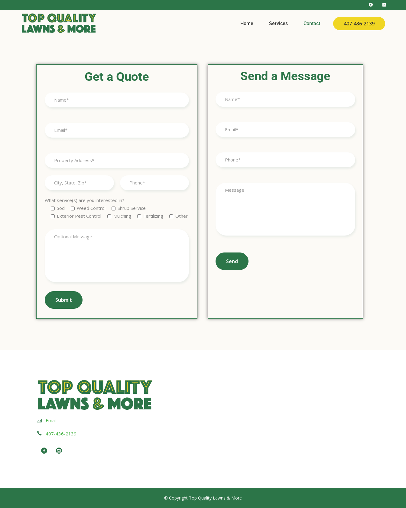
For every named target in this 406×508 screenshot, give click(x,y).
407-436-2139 (359, 23)
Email (51, 420)
